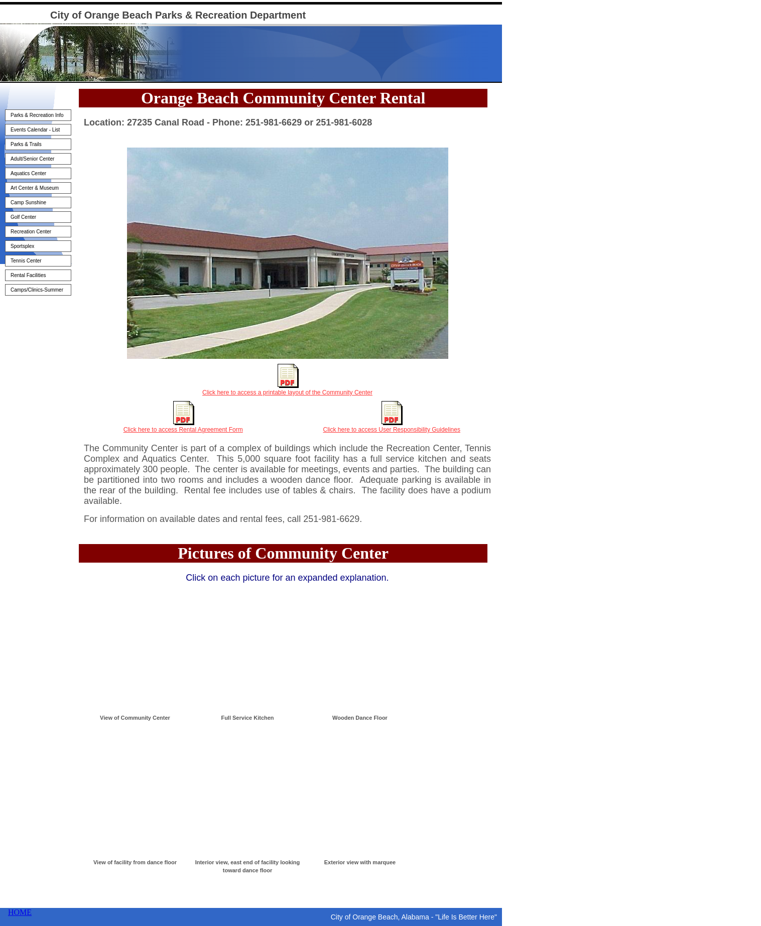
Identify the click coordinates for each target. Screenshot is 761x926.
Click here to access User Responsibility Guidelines (391, 429)
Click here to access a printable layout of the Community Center (287, 392)
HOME (20, 912)
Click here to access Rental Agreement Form (183, 429)
